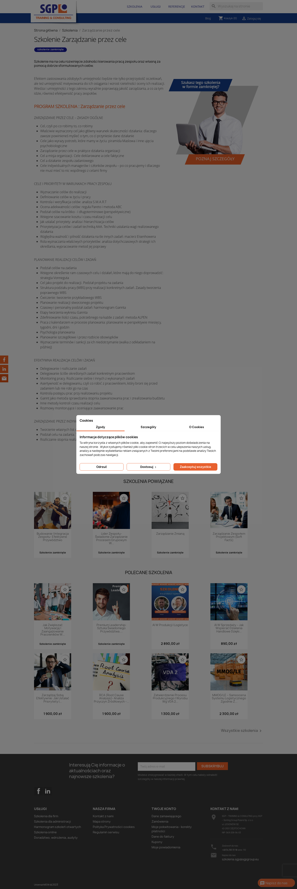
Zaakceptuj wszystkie (195, 467)
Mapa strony (102, 821)
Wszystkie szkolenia (242, 730)
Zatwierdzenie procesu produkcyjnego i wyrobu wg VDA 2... (170, 698)
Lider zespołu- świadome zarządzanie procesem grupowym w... (111, 538)
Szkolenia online (45, 832)
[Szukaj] (236, 6)
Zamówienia (160, 821)
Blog (208, 18)
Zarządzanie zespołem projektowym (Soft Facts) (229, 537)
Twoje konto (164, 809)
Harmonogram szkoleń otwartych (57, 827)
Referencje (176, 6)
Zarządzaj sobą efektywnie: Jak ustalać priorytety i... (52, 698)
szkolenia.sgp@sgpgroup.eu (240, 859)
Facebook (38, 799)
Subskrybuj (212, 766)
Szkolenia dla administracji (52, 821)
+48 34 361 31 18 (229, 849)
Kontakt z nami (103, 816)
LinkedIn (48, 791)
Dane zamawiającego (166, 816)
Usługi (156, 6)
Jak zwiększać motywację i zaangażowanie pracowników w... (52, 629)
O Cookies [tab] (196, 427)
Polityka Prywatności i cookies (114, 827)
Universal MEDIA (42, 884)
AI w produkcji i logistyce (170, 625)
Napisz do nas (274, 883)
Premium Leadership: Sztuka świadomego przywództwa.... (111, 628)
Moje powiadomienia (166, 847)
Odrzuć (101, 467)
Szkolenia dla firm (46, 816)
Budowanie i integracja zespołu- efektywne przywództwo (53, 537)
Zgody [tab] (100, 427)
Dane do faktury (163, 836)
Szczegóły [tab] (148, 427)
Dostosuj (148, 467)
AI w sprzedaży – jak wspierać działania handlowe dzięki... (229, 628)
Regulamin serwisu (106, 832)
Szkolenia (134, 6)
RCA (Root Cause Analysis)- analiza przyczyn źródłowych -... (111, 698)
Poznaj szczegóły (215, 159)
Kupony (157, 842)
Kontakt (197, 6)
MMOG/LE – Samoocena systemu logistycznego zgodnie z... (229, 698)
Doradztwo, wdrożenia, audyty (56, 838)
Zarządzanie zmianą (170, 534)
